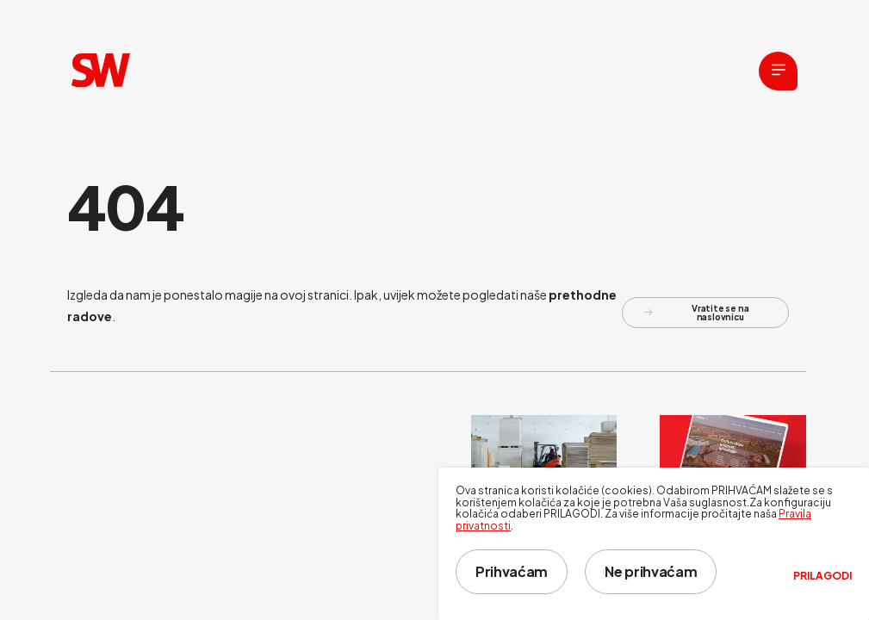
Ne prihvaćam (651, 571)
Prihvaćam (511, 571)
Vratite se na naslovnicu (696, 312)
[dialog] (653, 544)
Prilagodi (822, 576)
